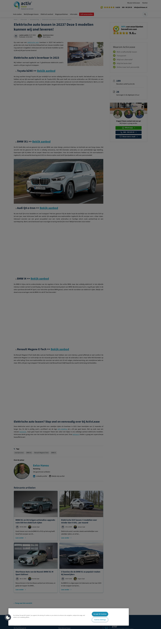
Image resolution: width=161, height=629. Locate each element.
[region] (68, 617)
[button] (8, 617)
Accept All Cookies (100, 614)
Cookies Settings (100, 620)
